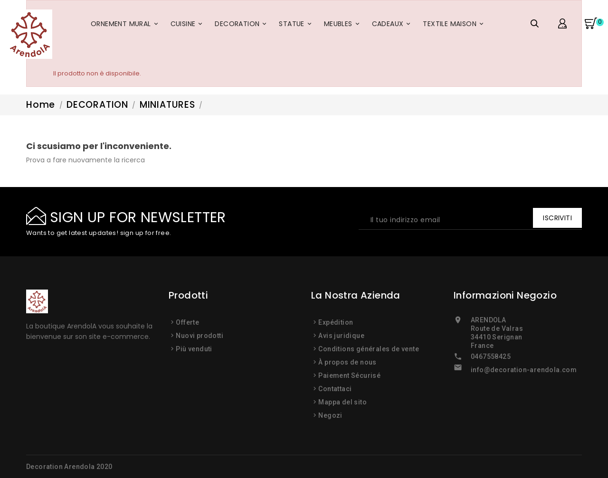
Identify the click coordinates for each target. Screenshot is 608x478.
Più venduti (194, 349)
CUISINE (188, 25)
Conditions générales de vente (368, 349)
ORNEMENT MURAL (126, 25)
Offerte (187, 322)
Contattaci (335, 389)
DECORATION (242, 25)
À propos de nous (347, 362)
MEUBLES (343, 25)
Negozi (330, 415)
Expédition (335, 322)
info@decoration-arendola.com (524, 370)
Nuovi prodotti (199, 335)
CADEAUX (393, 25)
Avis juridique (341, 335)
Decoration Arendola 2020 (69, 466)
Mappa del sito (342, 402)
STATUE (296, 25)
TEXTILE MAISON (454, 25)
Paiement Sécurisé (349, 375)
